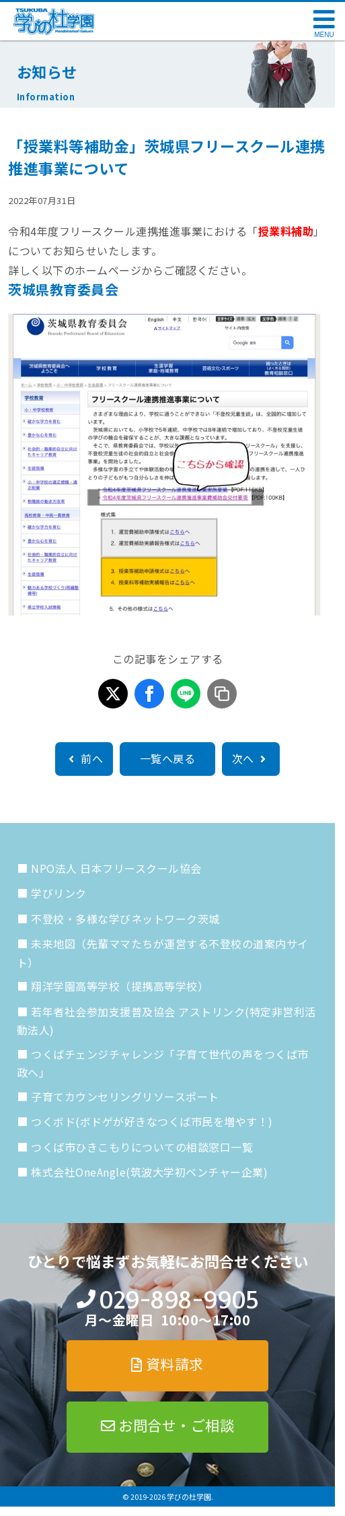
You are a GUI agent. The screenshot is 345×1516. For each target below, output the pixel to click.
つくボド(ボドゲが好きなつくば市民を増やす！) (152, 1121)
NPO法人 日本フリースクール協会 (116, 868)
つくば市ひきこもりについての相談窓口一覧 (142, 1147)
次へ (251, 758)
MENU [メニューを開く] (324, 34)
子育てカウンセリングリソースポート (125, 1096)
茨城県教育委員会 (63, 289)
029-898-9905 (178, 1300)
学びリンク (59, 893)
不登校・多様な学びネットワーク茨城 (125, 919)
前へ (84, 758)
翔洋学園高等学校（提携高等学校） (119, 986)
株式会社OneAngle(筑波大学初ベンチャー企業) (149, 1172)
